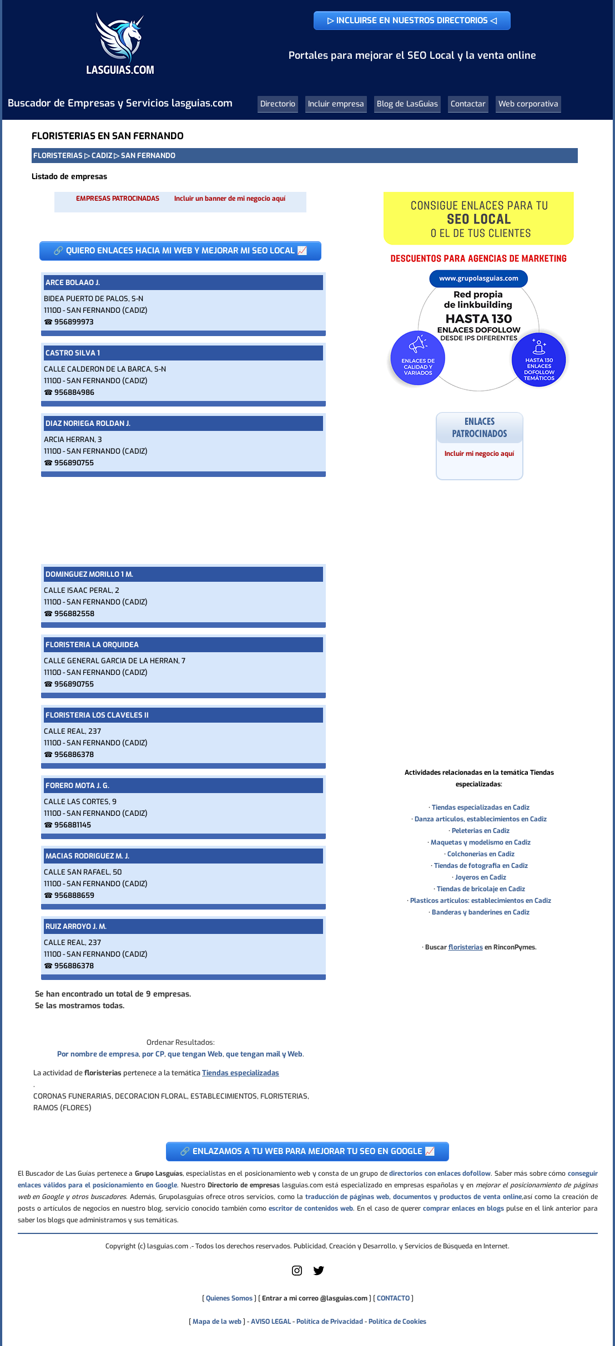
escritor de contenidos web (311, 1208)
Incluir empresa (336, 104)
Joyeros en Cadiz (480, 877)
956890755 (74, 463)
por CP (153, 1054)
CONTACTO (393, 1298)
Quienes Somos (229, 1298)
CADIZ (102, 155)
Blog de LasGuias (407, 104)
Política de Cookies (397, 1321)
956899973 (74, 322)
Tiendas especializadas (240, 1073)
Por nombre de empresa (98, 1054)
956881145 (72, 825)
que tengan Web (195, 1054)
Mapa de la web (216, 1321)
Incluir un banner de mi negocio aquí (229, 198)
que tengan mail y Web (264, 1054)
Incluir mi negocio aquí (479, 453)
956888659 (74, 895)
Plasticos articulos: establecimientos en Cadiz (480, 900)
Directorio (277, 104)
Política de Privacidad (329, 1321)
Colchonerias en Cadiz (481, 854)
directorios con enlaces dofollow (440, 1173)
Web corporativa (528, 104)
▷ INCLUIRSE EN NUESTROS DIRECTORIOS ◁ (412, 20)
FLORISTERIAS (58, 155)
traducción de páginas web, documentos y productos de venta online (413, 1196)
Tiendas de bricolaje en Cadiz (481, 889)
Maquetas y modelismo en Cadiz (481, 842)
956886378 (74, 754)
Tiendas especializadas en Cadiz (481, 807)
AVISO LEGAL (271, 1321)
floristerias (465, 947)
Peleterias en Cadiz (481, 830)
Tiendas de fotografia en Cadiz (481, 865)
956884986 (74, 392)
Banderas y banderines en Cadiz (481, 912)
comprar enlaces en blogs (463, 1208)
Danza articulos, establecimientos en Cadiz (481, 819)
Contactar (468, 104)
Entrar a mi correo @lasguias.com (314, 1298)
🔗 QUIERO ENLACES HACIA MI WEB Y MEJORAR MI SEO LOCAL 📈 (180, 250)
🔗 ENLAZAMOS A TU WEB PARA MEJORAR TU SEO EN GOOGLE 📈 (307, 1151)
